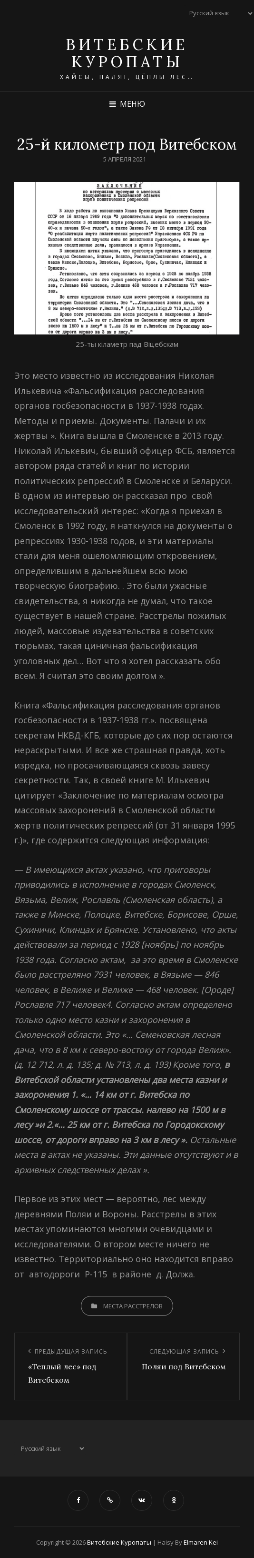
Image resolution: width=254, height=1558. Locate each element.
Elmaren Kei (201, 1542)
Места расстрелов (133, 1306)
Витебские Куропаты (127, 53)
